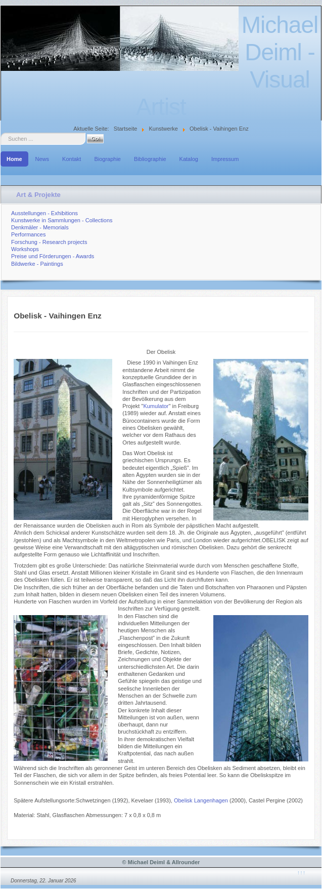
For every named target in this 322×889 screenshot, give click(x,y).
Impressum (225, 159)
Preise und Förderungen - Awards (52, 256)
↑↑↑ (301, 872)
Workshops (25, 249)
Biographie (107, 159)
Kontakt (71, 159)
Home (14, 159)
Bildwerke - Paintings (37, 264)
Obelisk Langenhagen (201, 800)
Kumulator (155, 406)
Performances (28, 234)
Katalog (188, 159)
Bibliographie (150, 159)
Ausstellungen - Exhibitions (44, 213)
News (42, 159)
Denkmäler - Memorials (40, 227)
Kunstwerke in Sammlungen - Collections (62, 220)
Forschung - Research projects (49, 242)
